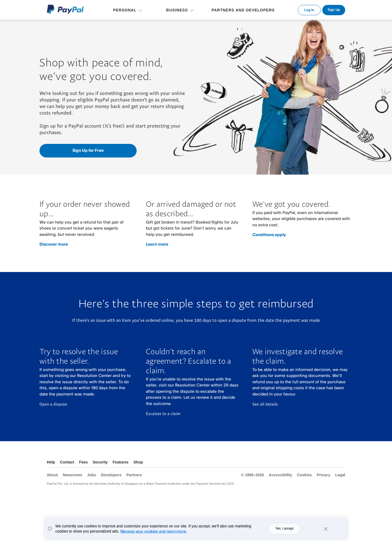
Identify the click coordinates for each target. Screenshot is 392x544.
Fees (83, 462)
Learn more (157, 244)
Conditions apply (269, 234)
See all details (265, 403)
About (52, 475)
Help (51, 462)
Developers (111, 475)
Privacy (323, 475)
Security (100, 462)
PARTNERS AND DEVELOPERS (243, 10)
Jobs (91, 475)
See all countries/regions (340, 463)
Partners (134, 475)
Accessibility (280, 475)
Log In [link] (309, 10)
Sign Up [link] (333, 10)
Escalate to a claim (163, 413)
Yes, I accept (284, 530)
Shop (138, 462)
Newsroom (72, 475)
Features (120, 462)
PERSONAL (124, 10)
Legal (340, 475)
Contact (67, 462)
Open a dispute (53, 403)
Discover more (53, 244)
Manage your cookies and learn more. (153, 532)
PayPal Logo (65, 9)
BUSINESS (177, 10)
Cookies (304, 475)
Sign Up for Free (88, 150)
